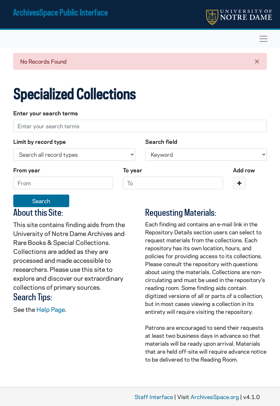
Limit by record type (39, 141)
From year (26, 170)
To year (132, 170)
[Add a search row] (239, 183)
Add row (244, 170)
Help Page (50, 309)
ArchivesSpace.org (215, 396)
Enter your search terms (45, 113)
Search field (161, 141)
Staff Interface (154, 396)
